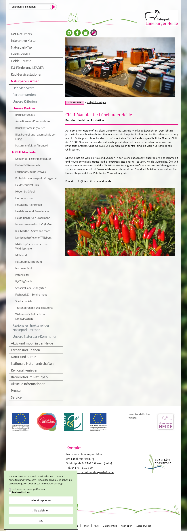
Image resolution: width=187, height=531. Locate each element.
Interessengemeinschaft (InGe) (33, 224)
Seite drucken (144, 525)
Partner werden (24, 94)
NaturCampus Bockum (28, 261)
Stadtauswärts (23, 301)
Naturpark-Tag (21, 47)
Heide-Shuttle (21, 61)
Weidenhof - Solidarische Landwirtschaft (30, 316)
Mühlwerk (21, 255)
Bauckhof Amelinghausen (30, 128)
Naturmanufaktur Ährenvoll (31, 145)
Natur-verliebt (23, 268)
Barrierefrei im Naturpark (29, 377)
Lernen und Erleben (25, 350)
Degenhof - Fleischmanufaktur (33, 158)
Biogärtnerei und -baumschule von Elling (35, 137)
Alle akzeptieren (41, 500)
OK (41, 520)
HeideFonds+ (20, 54)
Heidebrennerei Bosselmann (32, 211)
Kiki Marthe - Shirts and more (32, 231)
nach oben (126, 525)
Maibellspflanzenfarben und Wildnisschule (31, 246)
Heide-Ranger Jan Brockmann (32, 218)
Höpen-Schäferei (25, 191)
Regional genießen (24, 370)
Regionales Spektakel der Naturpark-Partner (31, 327)
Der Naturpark (21, 34)
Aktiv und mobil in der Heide (32, 343)
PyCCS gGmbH (23, 281)
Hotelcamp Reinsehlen (28, 204)
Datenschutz (110, 525)
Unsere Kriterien (25, 101)
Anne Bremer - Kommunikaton (33, 121)
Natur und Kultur (23, 357)
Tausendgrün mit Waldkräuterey (34, 307)
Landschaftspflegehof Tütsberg (33, 237)
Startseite (74, 102)
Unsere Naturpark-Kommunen (35, 336)
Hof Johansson (24, 198)
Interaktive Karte (23, 40)
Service (16, 397)
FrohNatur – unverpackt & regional (35, 178)
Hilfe (96, 525)
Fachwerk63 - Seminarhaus (31, 294)
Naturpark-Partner (25, 81)
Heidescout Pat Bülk (27, 185)
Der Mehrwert (23, 88)
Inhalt (86, 525)
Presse (16, 390)
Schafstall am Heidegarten (30, 288)
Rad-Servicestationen (26, 74)
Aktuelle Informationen (28, 384)
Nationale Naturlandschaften (32, 363)
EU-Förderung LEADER (27, 67)
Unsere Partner (24, 108)
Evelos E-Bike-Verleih (27, 165)
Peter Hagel (22, 275)
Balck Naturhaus (25, 115)
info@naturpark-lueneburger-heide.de (90, 472)
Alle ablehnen (41, 510)
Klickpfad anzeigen (96, 102)
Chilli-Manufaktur (26, 152)
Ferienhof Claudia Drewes (30, 172)
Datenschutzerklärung (50, 483)
